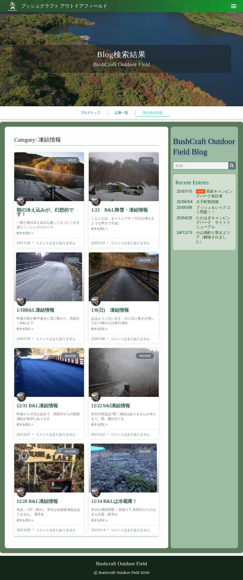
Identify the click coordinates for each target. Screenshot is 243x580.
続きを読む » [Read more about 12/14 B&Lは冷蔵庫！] (99, 520)
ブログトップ (90, 113)
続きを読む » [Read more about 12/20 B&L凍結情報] (25, 520)
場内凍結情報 (153, 113)
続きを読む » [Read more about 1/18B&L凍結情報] (25, 329)
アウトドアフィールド (64, 6)
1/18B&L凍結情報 (35, 310)
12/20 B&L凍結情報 (37, 501)
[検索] (231, 166)
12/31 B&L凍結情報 (37, 406)
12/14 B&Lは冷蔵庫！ (114, 501)
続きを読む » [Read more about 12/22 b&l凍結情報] (99, 425)
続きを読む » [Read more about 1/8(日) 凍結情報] (99, 329)
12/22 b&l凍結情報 (110, 406)
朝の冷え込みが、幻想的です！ (45, 213)
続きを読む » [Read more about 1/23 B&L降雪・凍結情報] (99, 229)
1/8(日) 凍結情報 (110, 310)
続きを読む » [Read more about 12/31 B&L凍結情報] (25, 425)
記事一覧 (121, 113)
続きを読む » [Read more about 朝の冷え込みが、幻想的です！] (25, 234)
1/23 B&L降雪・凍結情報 (119, 210)
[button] (233, 6)
